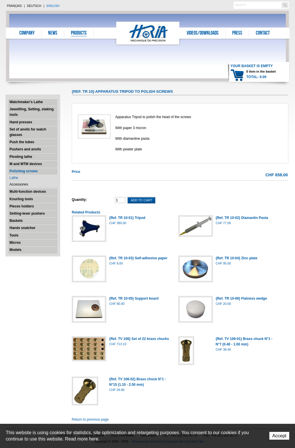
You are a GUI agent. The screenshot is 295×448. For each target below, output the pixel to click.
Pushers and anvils (25, 149)
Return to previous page (90, 419)
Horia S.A (148, 33)
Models (15, 250)
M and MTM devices (26, 164)
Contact (263, 33)
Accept (279, 435)
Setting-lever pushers (27, 213)
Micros (15, 243)
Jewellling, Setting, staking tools (32, 112)
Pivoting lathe (21, 157)
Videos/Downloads (203, 33)
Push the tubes (22, 142)
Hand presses (21, 122)
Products (79, 33)
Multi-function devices (28, 192)
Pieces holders (22, 206)
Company (27, 33)
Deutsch (34, 5)
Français (14, 5)
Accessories (19, 184)
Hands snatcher (22, 228)
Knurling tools (21, 199)
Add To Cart (141, 200)
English (52, 5)
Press (237, 33)
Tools (14, 235)
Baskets (16, 221)
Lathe (14, 178)
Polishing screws (24, 171)
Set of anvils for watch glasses (28, 132)
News (52, 33)
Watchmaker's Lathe (26, 102)
